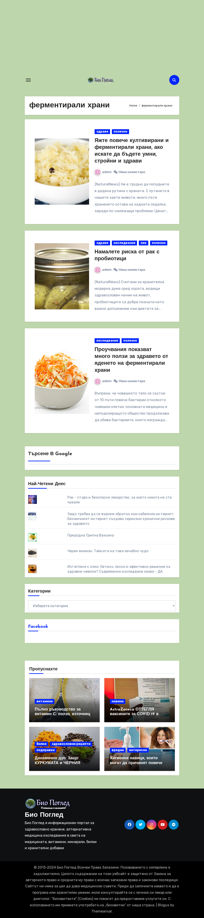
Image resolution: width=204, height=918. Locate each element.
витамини (44, 701)
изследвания (124, 243)
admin (103, 172)
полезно (120, 131)
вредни (118, 750)
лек (144, 243)
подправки (45, 750)
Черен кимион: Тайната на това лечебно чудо (107, 551)
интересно (138, 750)
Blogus (163, 905)
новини (118, 701)
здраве (102, 131)
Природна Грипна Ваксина (90, 535)
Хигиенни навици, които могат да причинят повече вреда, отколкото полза (136, 763)
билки (41, 744)
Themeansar (101, 911)
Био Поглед (44, 815)
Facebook (38, 626)
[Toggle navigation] (28, 80)
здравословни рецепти (71, 744)
